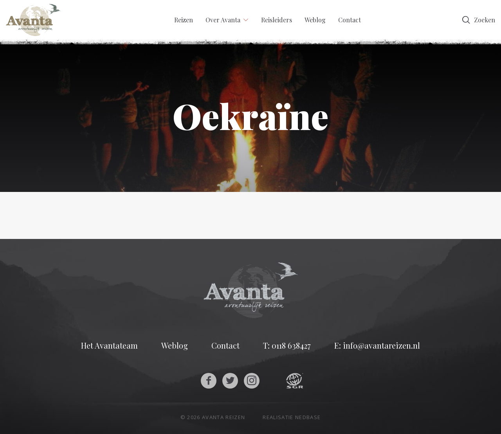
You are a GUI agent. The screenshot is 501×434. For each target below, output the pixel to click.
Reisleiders (276, 20)
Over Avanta (222, 20)
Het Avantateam (109, 345)
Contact (349, 20)
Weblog (315, 20)
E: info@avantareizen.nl (377, 345)
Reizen (183, 20)
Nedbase (308, 417)
